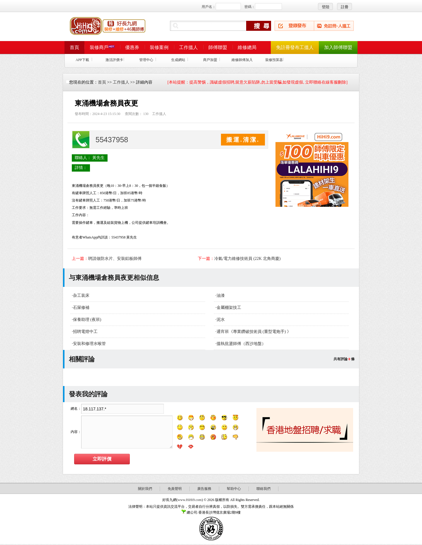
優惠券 (132, 47)
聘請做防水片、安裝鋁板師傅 (115, 258)
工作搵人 (188, 47)
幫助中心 (234, 489)
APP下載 (82, 60)
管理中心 (146, 60)
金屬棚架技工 (229, 307)
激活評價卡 (114, 60)
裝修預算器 (274, 60)
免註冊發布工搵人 (295, 47)
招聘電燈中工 (85, 331)
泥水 (221, 319)
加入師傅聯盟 (338, 47)
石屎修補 (81, 307)
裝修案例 (159, 47)
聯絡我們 (263, 489)
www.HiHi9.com (190, 500)
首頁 (74, 47)
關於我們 (145, 489)
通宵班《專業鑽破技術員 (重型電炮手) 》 (254, 331)
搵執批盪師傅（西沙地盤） (241, 343)
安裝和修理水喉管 (89, 343)
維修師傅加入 (242, 60)
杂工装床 (81, 295)
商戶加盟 (210, 60)
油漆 (221, 295)
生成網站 (178, 60)
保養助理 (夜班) (87, 319)
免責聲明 (175, 489)
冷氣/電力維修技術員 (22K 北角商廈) (247, 258)
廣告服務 (204, 489)
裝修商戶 (102, 47)
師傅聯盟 (217, 47)
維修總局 (247, 47)
